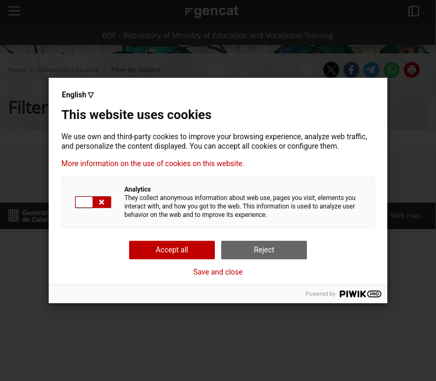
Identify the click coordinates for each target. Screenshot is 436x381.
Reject (264, 250)
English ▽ (78, 94)
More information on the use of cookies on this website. (152, 163)
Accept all (172, 250)
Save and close (218, 272)
